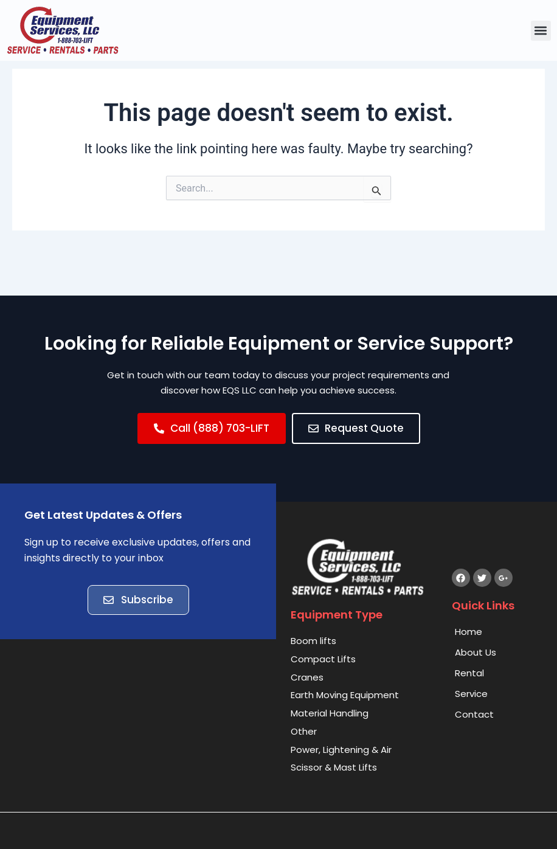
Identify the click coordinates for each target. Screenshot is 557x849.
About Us (475, 652)
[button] (541, 31)
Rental (469, 673)
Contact (474, 715)
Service (471, 694)
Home (468, 632)
